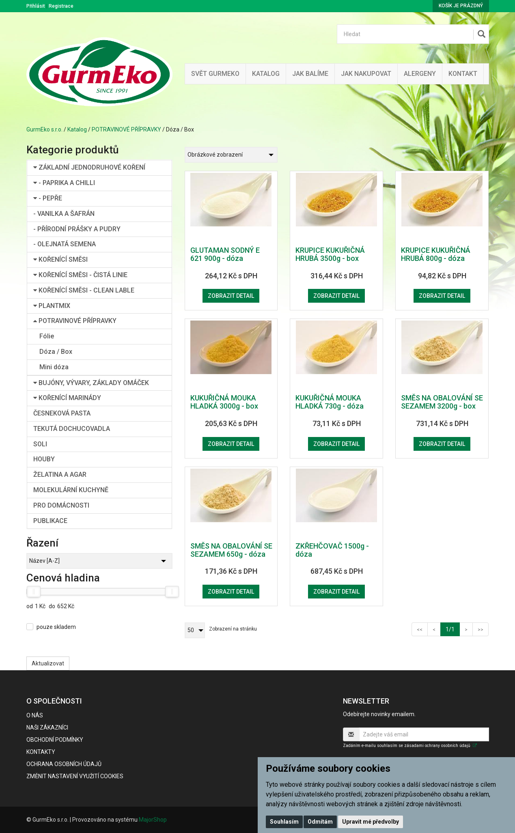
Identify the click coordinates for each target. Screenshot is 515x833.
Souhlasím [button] (284, 821)
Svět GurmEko (215, 73)
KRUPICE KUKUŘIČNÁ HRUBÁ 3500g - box (330, 254)
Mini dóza (54, 367)
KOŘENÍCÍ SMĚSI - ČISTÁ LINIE (80, 275)
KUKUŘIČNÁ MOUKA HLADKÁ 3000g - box (224, 402)
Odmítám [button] (320, 821)
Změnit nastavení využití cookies (74, 776)
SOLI (40, 444)
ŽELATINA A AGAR (59, 474)
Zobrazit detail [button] (231, 296)
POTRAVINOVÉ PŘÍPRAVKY (126, 129)
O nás (34, 715)
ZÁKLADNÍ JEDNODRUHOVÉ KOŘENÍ (89, 167)
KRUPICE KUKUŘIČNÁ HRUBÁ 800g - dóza (435, 254)
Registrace (61, 6)
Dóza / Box (55, 351)
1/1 (453, 629)
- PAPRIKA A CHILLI (64, 183)
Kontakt (462, 73)
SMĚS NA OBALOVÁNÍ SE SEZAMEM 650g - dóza (231, 550)
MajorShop (153, 819)
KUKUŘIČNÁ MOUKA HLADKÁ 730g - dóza (329, 402)
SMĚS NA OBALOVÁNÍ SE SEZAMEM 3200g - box (442, 402)
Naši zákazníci (47, 727)
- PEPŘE (47, 198)
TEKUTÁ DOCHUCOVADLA (71, 429)
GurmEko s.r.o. (44, 129)
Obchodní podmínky (54, 739)
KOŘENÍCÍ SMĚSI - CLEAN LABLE (83, 290)
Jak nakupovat (366, 73)
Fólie (46, 336)
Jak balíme (310, 73)
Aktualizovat (48, 663)
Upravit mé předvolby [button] (370, 821)
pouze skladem (56, 627)
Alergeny (420, 73)
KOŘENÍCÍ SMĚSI (60, 259)
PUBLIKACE (50, 521)
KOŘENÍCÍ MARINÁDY (67, 398)
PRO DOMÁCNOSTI (61, 505)
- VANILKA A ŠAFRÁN (64, 213)
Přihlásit (35, 6)
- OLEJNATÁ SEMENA (64, 244)
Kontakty (40, 752)
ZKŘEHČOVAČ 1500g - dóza (332, 550)
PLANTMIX (51, 306)
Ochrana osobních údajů (63, 764)
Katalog (266, 73)
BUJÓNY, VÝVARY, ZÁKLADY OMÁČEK (91, 383)
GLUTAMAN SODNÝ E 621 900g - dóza (225, 254)
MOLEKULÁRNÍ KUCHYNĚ (70, 490)
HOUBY (44, 459)
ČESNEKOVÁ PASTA (62, 413)
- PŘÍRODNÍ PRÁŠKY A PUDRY (77, 229)
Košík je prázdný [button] (461, 6)
